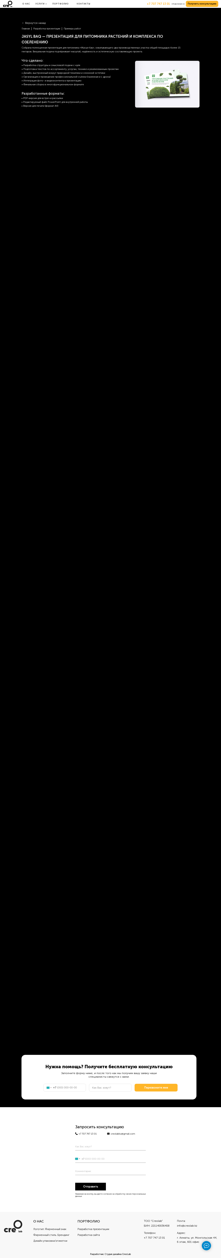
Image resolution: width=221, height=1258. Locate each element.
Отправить (90, 1186)
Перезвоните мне (156, 1087)
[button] (202, 4)
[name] (110, 1087)
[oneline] (110, 1171)
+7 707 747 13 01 (158, 4)
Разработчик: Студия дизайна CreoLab (110, 1254)
